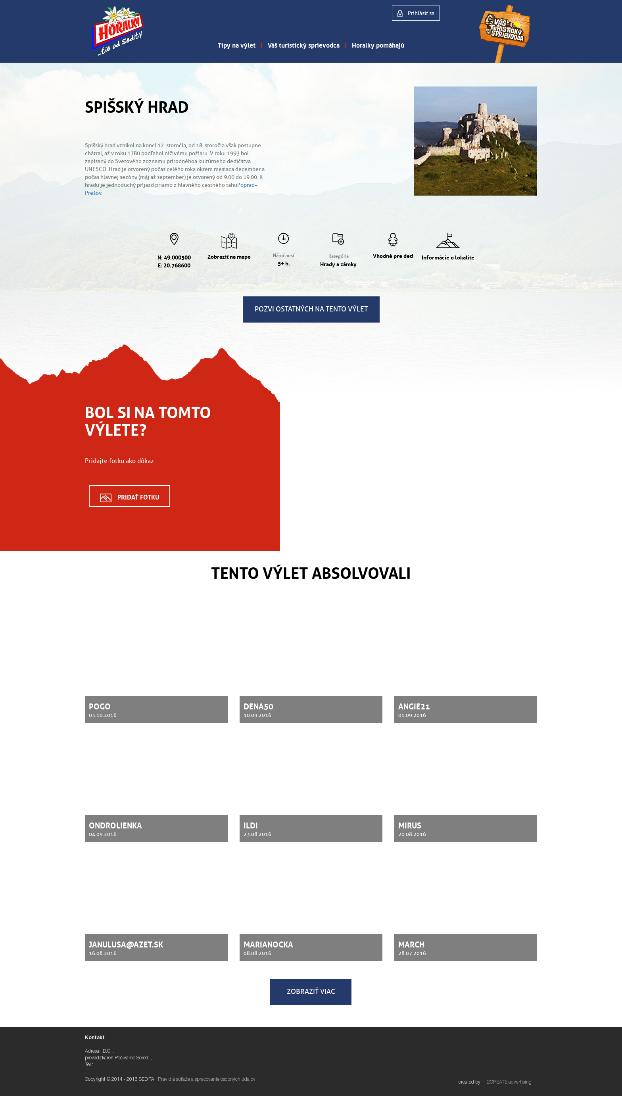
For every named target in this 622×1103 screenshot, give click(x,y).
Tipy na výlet (236, 44)
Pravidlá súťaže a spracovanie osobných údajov (206, 1079)
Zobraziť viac (311, 991)
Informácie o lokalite (448, 256)
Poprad (246, 185)
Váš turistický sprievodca (304, 44)
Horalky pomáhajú (378, 44)
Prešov (93, 193)
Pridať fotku (138, 496)
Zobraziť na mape (229, 256)
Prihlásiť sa (420, 13)
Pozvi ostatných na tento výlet (311, 309)
